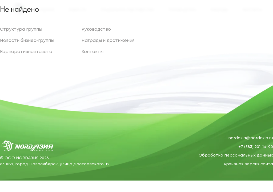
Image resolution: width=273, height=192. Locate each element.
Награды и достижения (108, 41)
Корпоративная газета (26, 52)
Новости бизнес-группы (27, 41)
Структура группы (21, 29)
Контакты (92, 52)
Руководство (96, 29)
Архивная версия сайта (248, 164)
